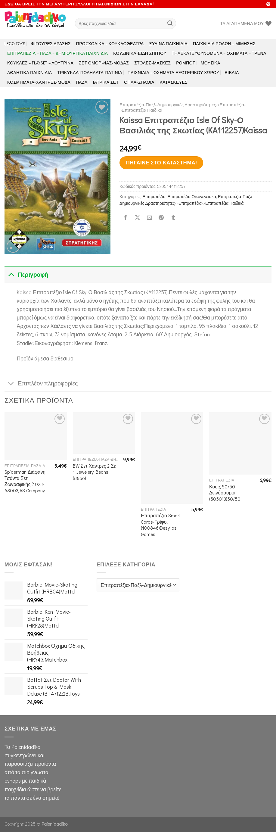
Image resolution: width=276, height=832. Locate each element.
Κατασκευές (174, 82)
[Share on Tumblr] (173, 218)
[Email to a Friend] (149, 218)
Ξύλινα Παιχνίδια (168, 43)
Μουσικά (210, 63)
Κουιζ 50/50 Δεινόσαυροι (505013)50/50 (224, 493)
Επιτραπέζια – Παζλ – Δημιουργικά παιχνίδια (57, 53)
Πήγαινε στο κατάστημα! (161, 162)
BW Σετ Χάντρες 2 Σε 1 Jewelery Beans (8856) (94, 472)
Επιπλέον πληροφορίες (41, 384)
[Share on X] (137, 218)
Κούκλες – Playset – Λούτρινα (40, 63)
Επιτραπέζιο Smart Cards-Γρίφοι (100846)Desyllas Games (161, 525)
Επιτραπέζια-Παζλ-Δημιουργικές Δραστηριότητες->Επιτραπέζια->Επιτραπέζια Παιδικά (182, 107)
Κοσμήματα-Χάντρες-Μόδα (38, 82)
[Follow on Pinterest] (268, 4)
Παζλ (82, 82)
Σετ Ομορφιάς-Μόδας (104, 63)
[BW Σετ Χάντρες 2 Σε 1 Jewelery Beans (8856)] (104, 433)
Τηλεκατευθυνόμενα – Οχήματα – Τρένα (219, 53)
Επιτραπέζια (154, 196)
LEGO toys (15, 43)
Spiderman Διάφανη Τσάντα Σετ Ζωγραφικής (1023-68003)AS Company (25, 481)
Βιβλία (232, 72)
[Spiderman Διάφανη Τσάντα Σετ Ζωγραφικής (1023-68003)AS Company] (36, 436)
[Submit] (169, 23)
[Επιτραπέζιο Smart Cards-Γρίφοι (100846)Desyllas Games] (172, 458)
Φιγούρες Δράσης (51, 43)
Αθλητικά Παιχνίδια (29, 72)
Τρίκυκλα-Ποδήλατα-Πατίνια (89, 72)
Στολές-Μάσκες (152, 63)
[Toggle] (11, 274)
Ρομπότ (185, 63)
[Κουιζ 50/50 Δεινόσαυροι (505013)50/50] (240, 443)
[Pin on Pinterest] (161, 218)
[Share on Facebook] (125, 218)
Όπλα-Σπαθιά (139, 82)
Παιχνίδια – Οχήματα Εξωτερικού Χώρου (173, 72)
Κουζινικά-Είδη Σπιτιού (139, 53)
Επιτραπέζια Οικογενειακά (191, 196)
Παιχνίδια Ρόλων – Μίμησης (224, 43)
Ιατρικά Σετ (106, 82)
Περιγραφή (26, 274)
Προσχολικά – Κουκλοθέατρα (110, 43)
